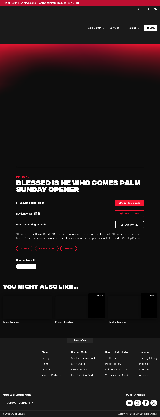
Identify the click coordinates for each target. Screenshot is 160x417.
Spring (69, 248)
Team (44, 363)
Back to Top (80, 340)
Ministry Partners (51, 375)
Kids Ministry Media (116, 369)
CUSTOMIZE (131, 224)
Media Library (93, 28)
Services (114, 28)
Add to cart (131, 213)
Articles (143, 375)
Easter (24, 248)
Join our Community (20, 402)
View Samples (79, 369)
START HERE (75, 3)
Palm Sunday (46, 248)
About (45, 352)
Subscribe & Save (129, 203)
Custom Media (79, 352)
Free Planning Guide (82, 375)
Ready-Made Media (116, 352)
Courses (144, 369)
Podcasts (144, 363)
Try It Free (111, 358)
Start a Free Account (83, 358)
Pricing (150, 28)
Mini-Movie (22, 176)
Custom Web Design (127, 413)
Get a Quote (78, 363)
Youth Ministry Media (117, 375)
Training (131, 28)
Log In (139, 9)
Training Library (148, 358)
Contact (46, 369)
